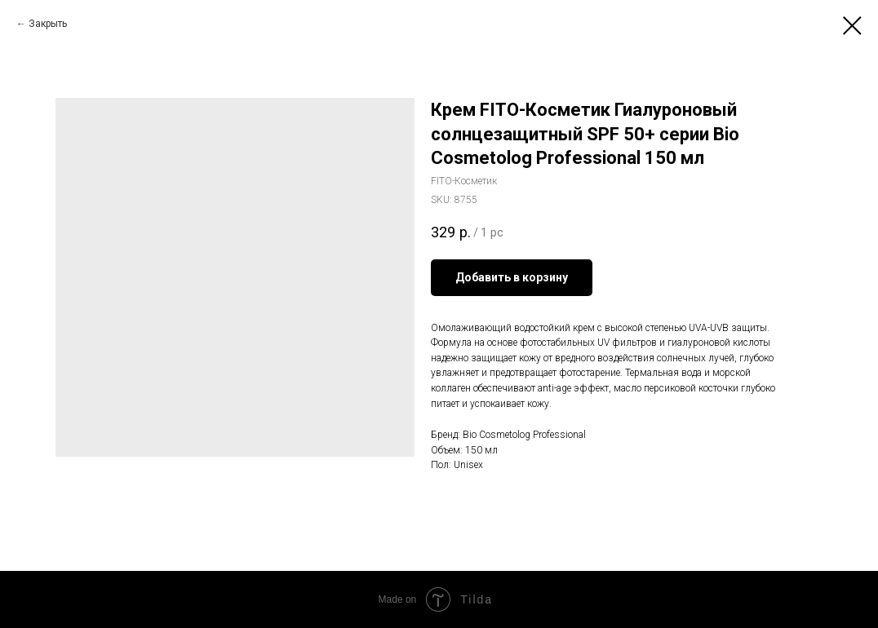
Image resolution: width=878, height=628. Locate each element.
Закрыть (48, 23)
